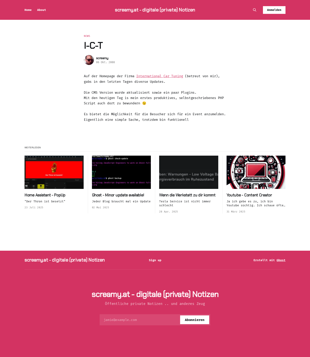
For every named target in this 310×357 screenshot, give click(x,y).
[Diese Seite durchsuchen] (254, 10)
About (41, 10)
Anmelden (274, 10)
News (87, 35)
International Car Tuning (159, 76)
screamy (102, 58)
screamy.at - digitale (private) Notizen (155, 10)
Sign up (155, 260)
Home (28, 10)
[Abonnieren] (194, 319)
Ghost (281, 260)
